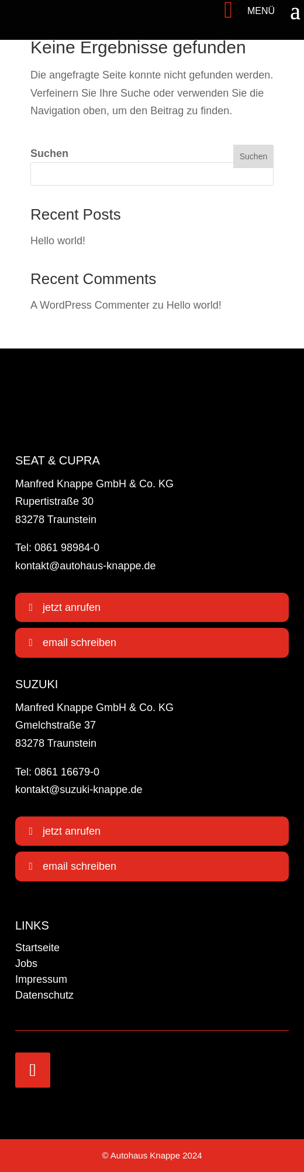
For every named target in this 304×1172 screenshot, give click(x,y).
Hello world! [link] (57, 241)
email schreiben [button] (79, 642)
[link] (42, 10)
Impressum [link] (41, 979)
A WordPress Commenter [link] (90, 305)
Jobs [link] (26, 963)
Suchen (49, 153)
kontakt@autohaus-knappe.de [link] (85, 566)
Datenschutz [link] (44, 995)
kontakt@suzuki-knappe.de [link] (78, 789)
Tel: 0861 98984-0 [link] (57, 547)
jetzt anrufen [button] (72, 607)
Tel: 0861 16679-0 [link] (57, 772)
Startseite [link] (37, 948)
